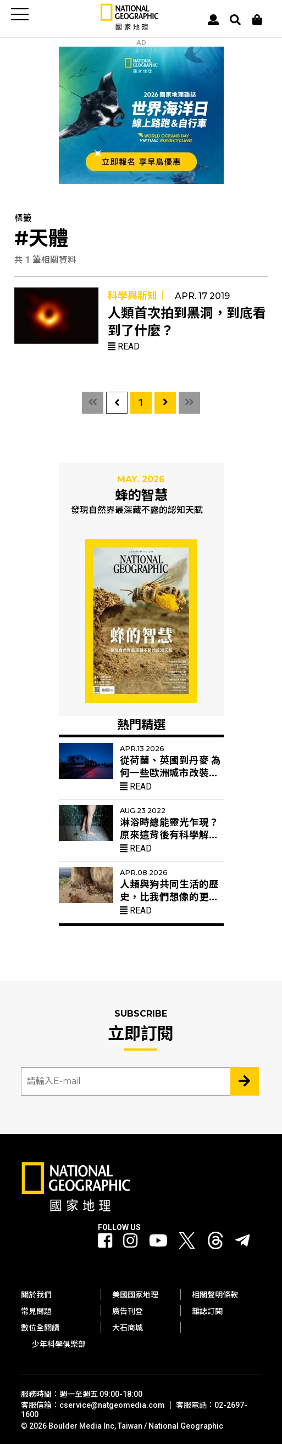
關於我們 (36, 1294)
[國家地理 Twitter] (187, 1243)
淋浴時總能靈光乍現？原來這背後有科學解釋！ (169, 835)
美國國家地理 (135, 1294)
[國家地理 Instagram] (130, 1241)
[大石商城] (257, 19)
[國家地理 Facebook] (105, 1241)
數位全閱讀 (40, 1327)
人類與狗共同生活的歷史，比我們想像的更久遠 (169, 897)
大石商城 (127, 1327)
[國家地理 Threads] (215, 1243)
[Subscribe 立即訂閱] (244, 1081)
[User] (213, 19)
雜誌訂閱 (207, 1311)
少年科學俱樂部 (59, 1344)
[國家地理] (129, 27)
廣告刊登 (127, 1311)
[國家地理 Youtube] (158, 1241)
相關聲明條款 (215, 1294)
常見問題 (36, 1311)
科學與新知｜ (137, 295)
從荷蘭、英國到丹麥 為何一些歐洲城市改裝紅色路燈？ (170, 773)
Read (124, 346)
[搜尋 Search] (235, 19)
